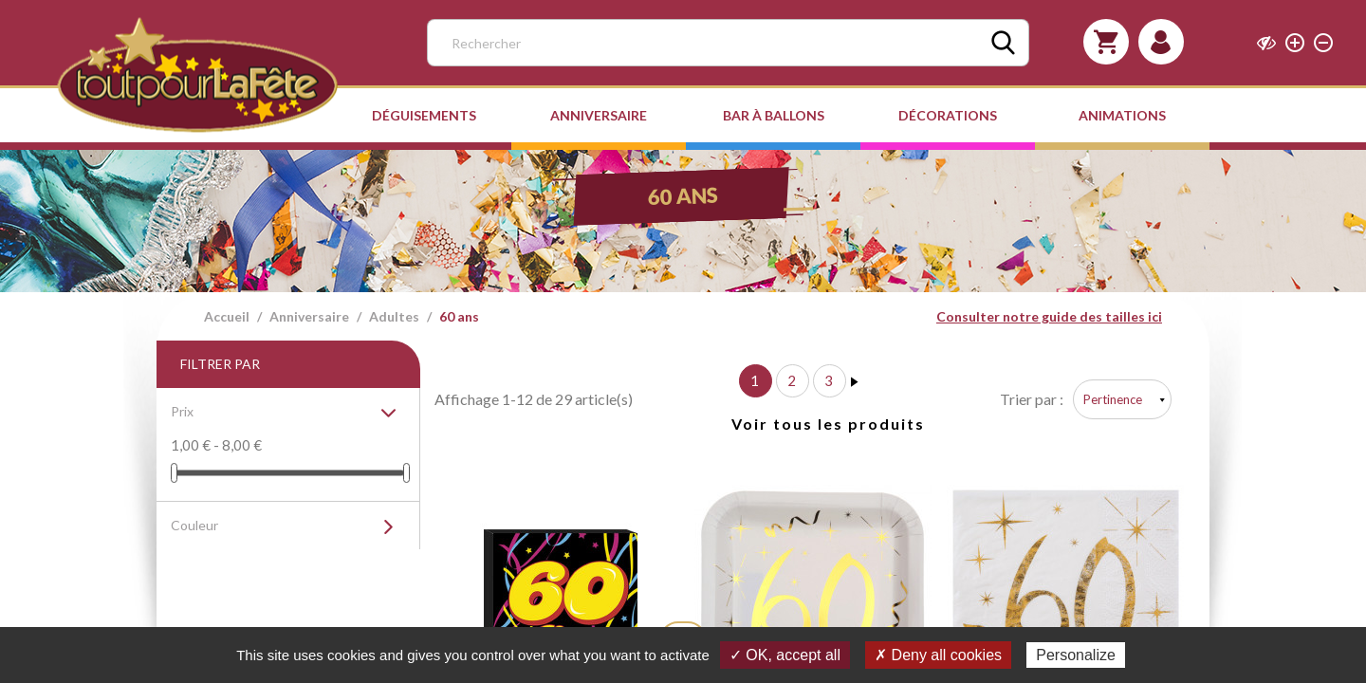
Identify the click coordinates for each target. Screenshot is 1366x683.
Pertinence (1112, 399)
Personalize (1076, 655)
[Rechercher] (728, 42)
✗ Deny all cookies (938, 655)
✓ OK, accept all (784, 655)
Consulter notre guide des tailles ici (1049, 316)
